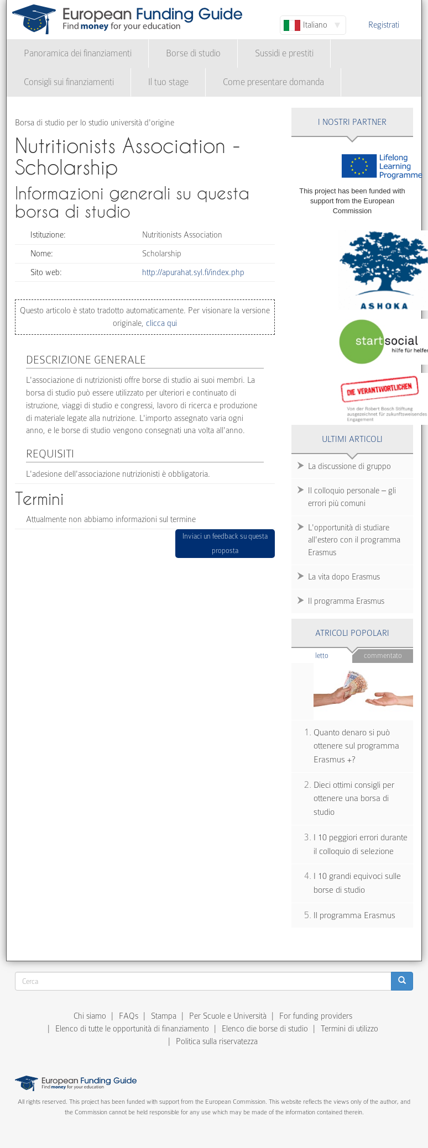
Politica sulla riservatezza (217, 1041)
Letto (333, 655)
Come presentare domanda (273, 82)
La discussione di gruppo (349, 466)
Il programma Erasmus (346, 601)
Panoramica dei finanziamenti (78, 53)
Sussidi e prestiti (284, 53)
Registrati (383, 24)
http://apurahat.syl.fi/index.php (193, 272)
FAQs (128, 1016)
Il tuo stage (168, 82)
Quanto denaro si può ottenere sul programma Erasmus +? (356, 746)
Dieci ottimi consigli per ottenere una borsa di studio (354, 798)
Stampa (163, 1016)
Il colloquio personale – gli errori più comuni (352, 497)
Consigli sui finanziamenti (69, 82)
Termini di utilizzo (349, 1028)
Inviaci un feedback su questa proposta (225, 543)
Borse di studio (193, 53)
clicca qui (160, 323)
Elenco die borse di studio (265, 1028)
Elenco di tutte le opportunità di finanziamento (132, 1028)
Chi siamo (90, 1016)
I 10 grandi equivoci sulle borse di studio (357, 883)
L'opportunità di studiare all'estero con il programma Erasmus (354, 540)
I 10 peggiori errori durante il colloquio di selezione (361, 844)
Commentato (383, 655)
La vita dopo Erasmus (344, 576)
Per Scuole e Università (228, 1016)
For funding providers (315, 1016)
